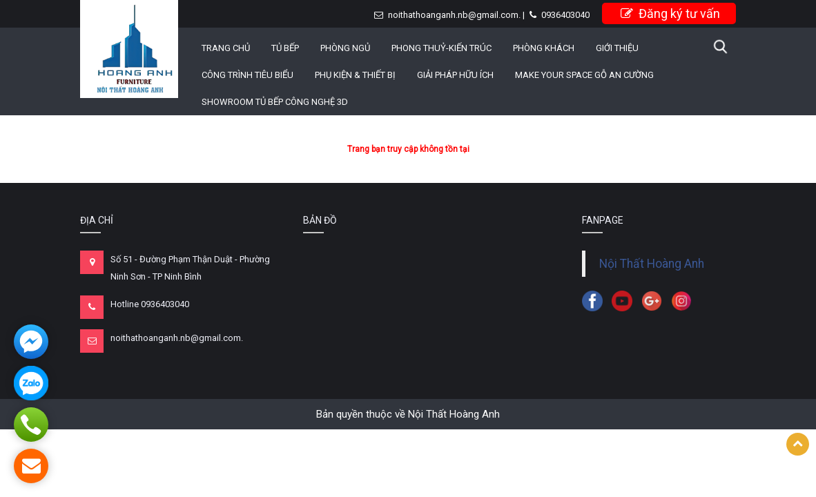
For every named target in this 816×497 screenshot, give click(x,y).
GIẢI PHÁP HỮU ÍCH (455, 75)
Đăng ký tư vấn (670, 13)
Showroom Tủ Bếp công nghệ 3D (275, 102)
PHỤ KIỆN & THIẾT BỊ (355, 75)
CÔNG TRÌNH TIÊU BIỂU (247, 75)
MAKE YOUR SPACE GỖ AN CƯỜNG (584, 75)
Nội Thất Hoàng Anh (651, 264)
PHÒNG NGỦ (345, 48)
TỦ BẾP (285, 48)
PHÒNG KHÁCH (543, 48)
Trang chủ (226, 48)
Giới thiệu (617, 48)
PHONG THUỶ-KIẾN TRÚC (441, 48)
